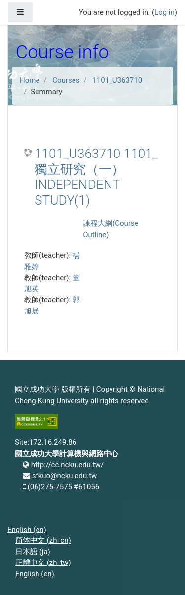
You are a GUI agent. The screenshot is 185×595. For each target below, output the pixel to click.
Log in (164, 12)
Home (29, 80)
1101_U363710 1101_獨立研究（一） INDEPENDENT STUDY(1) (96, 177)
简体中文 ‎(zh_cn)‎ (43, 540)
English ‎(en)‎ (26, 529)
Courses (65, 80)
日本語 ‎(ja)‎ (32, 551)
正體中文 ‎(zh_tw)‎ (43, 562)
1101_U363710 (117, 80)
